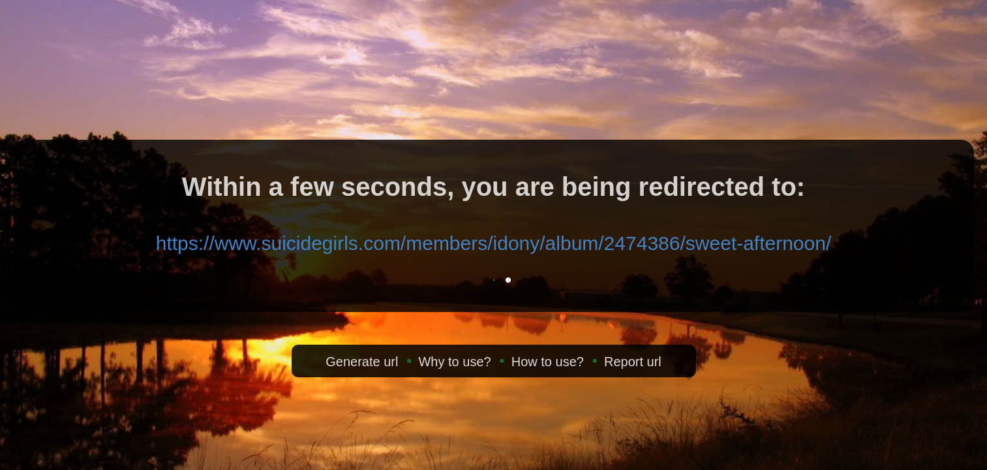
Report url (632, 361)
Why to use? (454, 361)
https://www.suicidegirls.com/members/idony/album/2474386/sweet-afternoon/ (494, 243)
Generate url (362, 361)
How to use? (547, 361)
